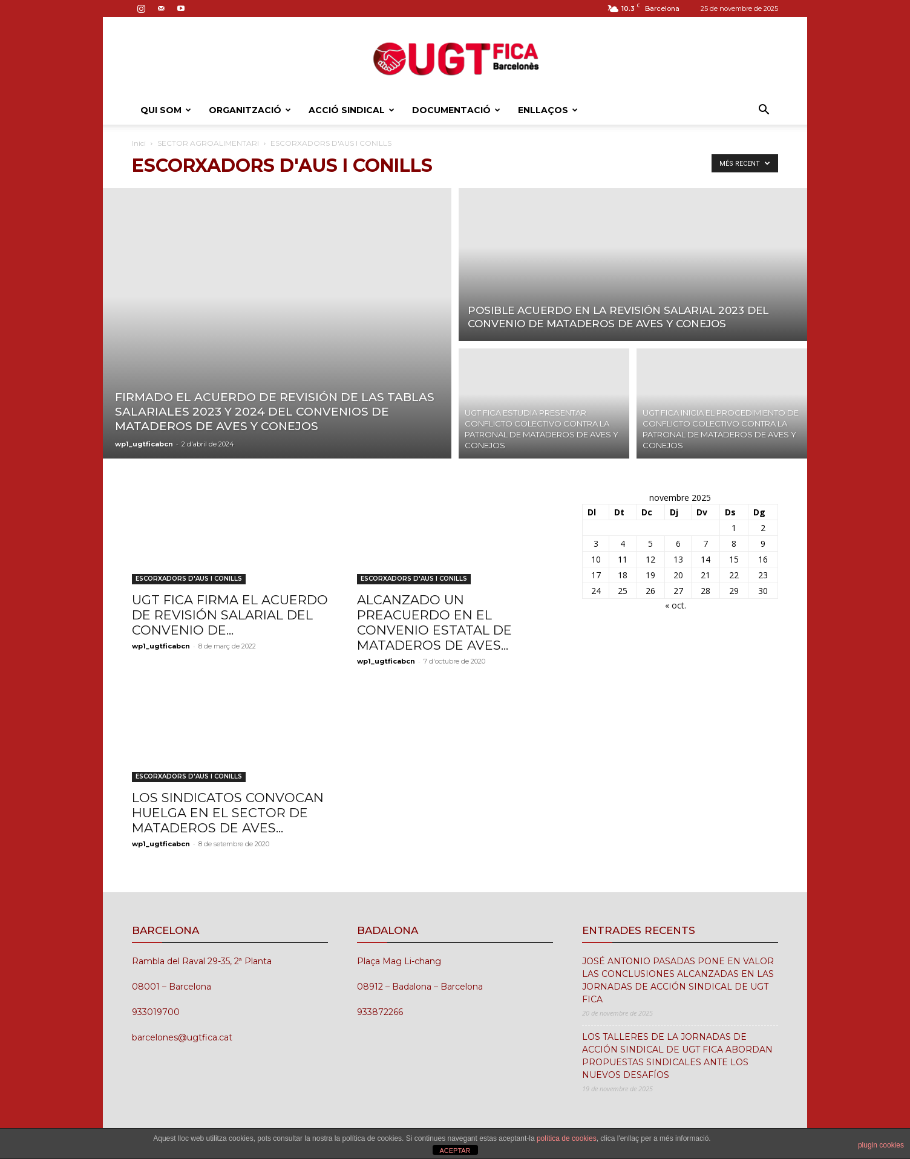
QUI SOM (165, 110)
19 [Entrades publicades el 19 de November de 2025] (650, 575)
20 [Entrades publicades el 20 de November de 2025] (678, 575)
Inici (139, 143)
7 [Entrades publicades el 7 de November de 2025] (705, 543)
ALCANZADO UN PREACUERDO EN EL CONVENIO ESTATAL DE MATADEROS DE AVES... (434, 622)
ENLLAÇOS (548, 110)
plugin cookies (881, 1145)
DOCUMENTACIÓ (456, 110)
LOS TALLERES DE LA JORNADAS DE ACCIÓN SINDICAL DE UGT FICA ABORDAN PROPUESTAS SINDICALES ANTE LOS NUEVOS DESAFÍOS (677, 1055)
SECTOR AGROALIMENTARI (208, 143)
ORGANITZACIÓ (250, 110)
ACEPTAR (454, 1150)
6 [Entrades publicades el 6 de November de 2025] (678, 543)
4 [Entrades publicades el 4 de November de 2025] (622, 543)
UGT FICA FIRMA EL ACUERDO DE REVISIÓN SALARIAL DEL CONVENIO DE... (230, 615)
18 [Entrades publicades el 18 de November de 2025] (622, 575)
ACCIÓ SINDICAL (351, 110)
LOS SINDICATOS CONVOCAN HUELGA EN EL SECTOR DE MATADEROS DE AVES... (228, 812)
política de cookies (567, 1138)
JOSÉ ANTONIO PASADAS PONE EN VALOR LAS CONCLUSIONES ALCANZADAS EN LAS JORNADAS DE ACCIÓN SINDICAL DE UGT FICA (678, 980)
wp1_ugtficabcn (144, 444)
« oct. (675, 605)
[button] (763, 111)
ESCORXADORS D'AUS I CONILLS (189, 579)
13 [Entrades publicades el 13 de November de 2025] (678, 559)
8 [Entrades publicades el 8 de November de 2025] (734, 543)
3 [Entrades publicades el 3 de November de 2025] (596, 543)
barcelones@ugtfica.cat (182, 1037)
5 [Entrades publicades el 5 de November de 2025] (650, 543)
